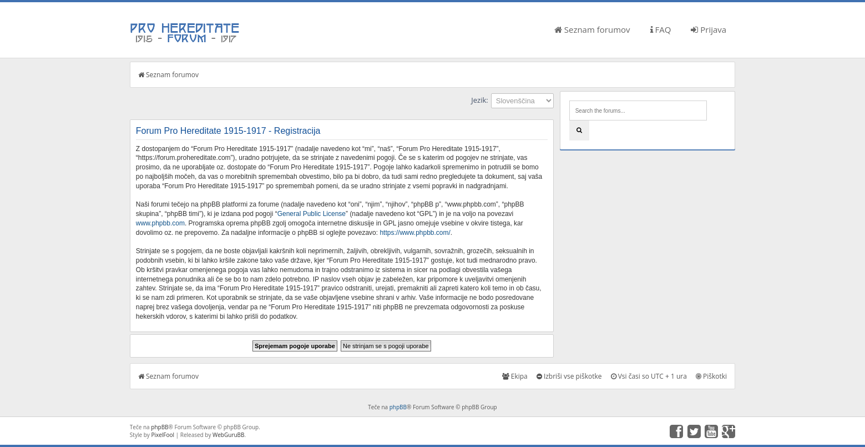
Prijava (708, 29)
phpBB (398, 407)
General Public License (311, 214)
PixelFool (162, 435)
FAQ (660, 29)
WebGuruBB (229, 435)
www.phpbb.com (160, 223)
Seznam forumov (592, 29)
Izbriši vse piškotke (569, 376)
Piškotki (711, 376)
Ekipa (515, 376)
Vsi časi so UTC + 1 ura (649, 376)
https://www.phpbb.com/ (415, 233)
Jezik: (479, 100)
